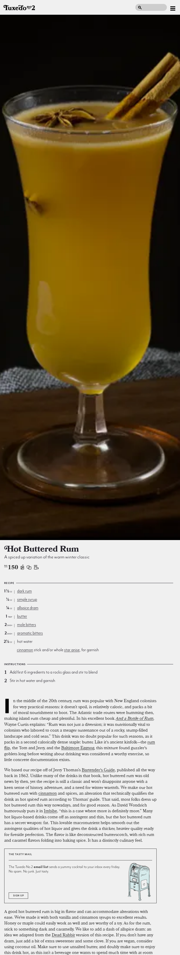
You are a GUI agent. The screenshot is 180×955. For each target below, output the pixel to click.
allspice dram (27, 607)
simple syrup (27, 599)
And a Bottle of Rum (134, 718)
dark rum (24, 591)
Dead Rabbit (63, 934)
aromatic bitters (30, 633)
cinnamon (25, 650)
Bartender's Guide (98, 769)
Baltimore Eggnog (77, 747)
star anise (72, 650)
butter (22, 616)
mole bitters (26, 624)
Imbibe (50, 810)
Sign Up (18, 895)
